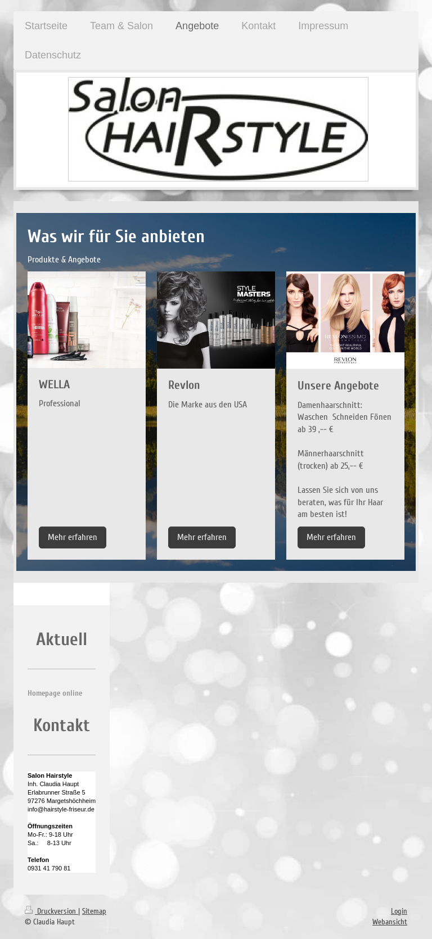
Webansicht (389, 922)
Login (399, 911)
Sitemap (94, 911)
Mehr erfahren (72, 537)
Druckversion (51, 911)
